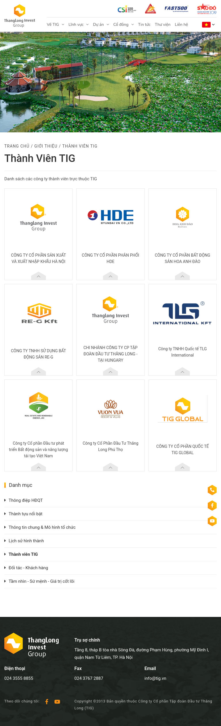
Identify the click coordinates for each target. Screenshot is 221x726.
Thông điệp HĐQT (26, 500)
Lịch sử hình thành (26, 540)
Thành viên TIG (23, 554)
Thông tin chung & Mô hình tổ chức (42, 527)
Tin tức (144, 24)
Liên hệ (181, 24)
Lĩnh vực (75, 24)
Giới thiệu (45, 146)
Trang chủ (16, 146)
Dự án (98, 24)
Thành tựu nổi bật (26, 513)
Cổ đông (121, 24)
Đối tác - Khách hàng (28, 567)
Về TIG (53, 24)
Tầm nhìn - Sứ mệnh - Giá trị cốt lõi (41, 581)
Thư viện (163, 24)
